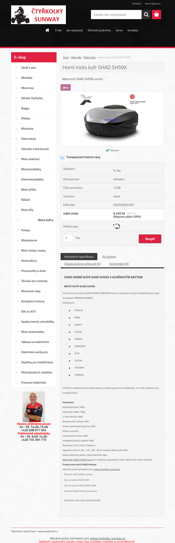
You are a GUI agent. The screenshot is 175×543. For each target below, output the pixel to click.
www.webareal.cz (47, 531)
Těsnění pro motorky (34, 281)
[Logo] (38, 15)
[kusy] (68, 237)
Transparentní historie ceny (80, 157)
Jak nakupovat (74, 30)
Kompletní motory (33, 301)
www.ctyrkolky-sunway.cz (107, 469)
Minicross (27, 88)
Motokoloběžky (31, 169)
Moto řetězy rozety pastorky (33, 251)
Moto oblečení (30, 159)
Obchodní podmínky (99, 30)
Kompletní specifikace (79, 256)
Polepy (25, 230)
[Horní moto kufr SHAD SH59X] (112, 93)
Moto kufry (45, 220)
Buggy (25, 108)
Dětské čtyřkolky (32, 98)
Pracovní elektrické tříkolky (33, 383)
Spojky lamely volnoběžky (38, 321)
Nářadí (25, 199)
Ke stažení (109, 256)
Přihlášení (137, 3)
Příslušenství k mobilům (36, 372)
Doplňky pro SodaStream (37, 362)
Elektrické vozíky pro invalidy (34, 353)
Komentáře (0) (119, 263)
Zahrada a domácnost (35, 149)
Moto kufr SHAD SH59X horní (77, 460)
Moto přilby (28, 189)
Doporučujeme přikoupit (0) (83, 263)
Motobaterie (29, 240)
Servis (119, 30)
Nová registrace (152, 3)
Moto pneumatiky (32, 331)
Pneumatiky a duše (33, 271)
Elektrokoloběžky (32, 179)
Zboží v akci (28, 67)
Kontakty (133, 30)
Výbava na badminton (35, 342)
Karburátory (29, 260)
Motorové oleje (31, 291)
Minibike (26, 77)
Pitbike (25, 118)
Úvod (66, 57)
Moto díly (27, 210)
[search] (146, 14)
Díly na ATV (28, 311)
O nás (58, 30)
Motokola (27, 128)
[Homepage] (48, 30)
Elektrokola (28, 138)
